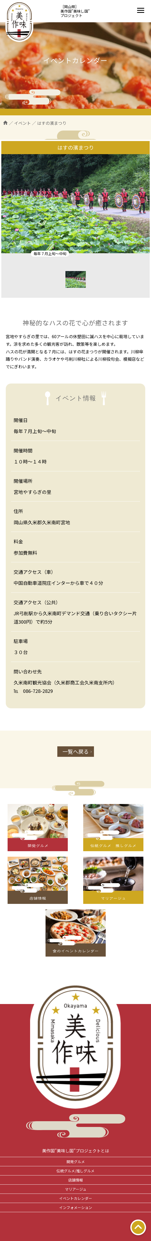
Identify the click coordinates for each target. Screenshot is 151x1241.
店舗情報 (75, 1180)
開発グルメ (75, 1161)
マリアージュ (75, 1189)
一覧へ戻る (76, 751)
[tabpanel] (75, 203)
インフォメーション (75, 1207)
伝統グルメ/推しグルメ (75, 1170)
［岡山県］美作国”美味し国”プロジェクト (75, 11)
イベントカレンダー (75, 1198)
